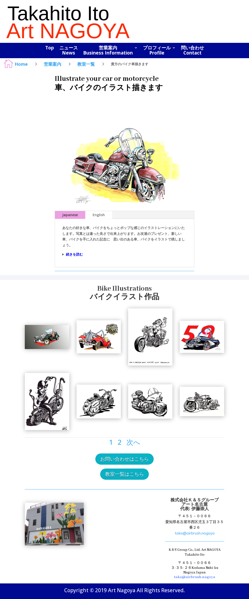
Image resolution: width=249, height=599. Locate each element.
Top (49, 48)
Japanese (70, 214)
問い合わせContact (192, 50)
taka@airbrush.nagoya (195, 533)
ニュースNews (68, 50)
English (99, 214)
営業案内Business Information (108, 50)
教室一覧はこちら (124, 474)
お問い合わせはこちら (124, 459)
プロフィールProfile (157, 50)
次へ (133, 442)
